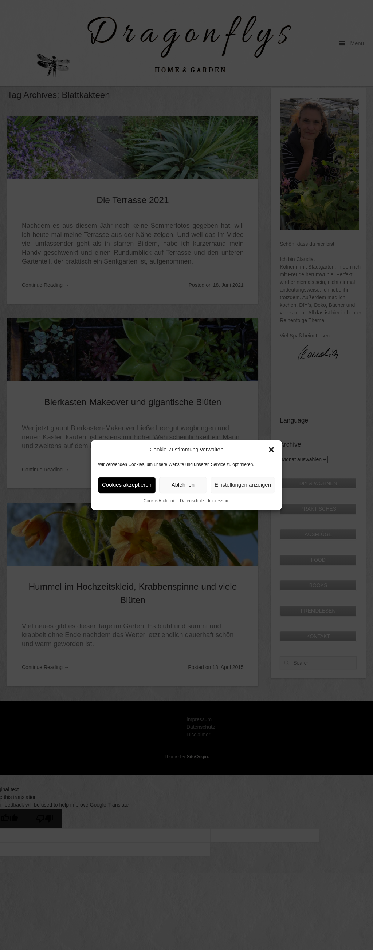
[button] (271, 450)
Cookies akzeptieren (127, 485)
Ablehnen (183, 485)
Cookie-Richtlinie (160, 500)
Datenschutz (192, 500)
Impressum (218, 500)
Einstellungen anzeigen (243, 485)
